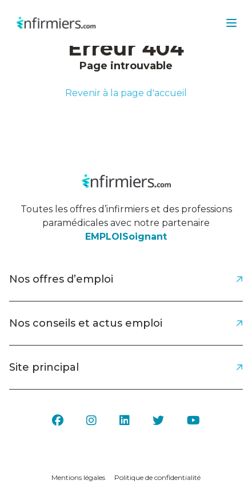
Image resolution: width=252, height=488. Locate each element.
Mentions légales (78, 477)
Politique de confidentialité (157, 477)
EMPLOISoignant (126, 236)
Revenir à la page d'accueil (126, 93)
